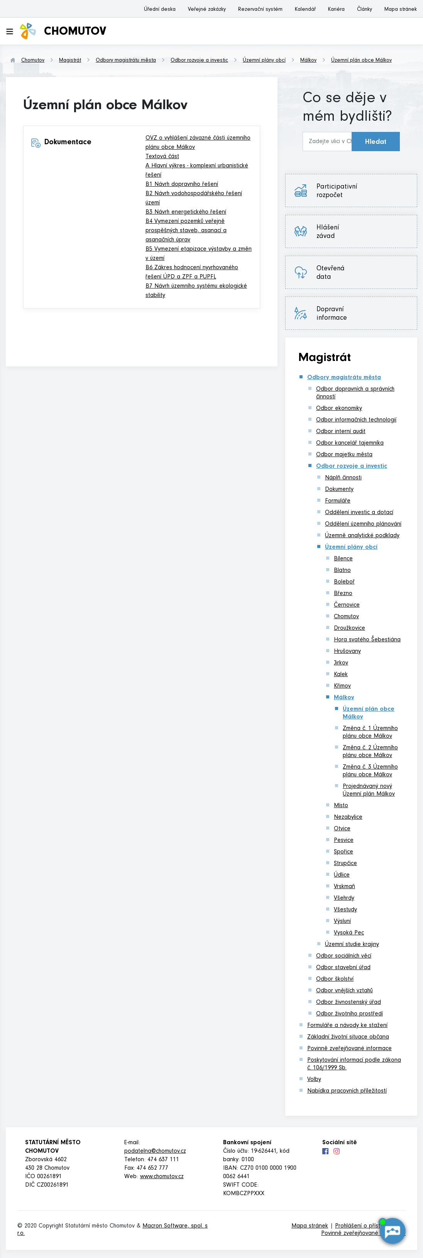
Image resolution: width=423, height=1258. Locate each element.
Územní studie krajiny (352, 945)
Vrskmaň (344, 887)
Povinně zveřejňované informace (349, 1049)
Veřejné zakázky (207, 10)
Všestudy (345, 910)
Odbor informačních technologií (356, 420)
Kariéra (336, 10)
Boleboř (344, 582)
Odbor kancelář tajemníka (350, 443)
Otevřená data (330, 273)
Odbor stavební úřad (343, 968)
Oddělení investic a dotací (359, 513)
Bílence (343, 559)
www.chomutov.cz (162, 1177)
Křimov (342, 686)
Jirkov (341, 663)
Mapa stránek (400, 10)
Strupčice (345, 864)
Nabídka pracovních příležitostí (347, 1091)
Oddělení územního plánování (363, 524)
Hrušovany (347, 652)
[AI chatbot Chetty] (392, 1231)
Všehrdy (344, 898)
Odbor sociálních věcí (343, 956)
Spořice (343, 852)
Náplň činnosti (343, 478)
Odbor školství (335, 979)
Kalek (341, 675)
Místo (341, 806)
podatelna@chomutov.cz (155, 1151)
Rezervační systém (260, 10)
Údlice (342, 875)
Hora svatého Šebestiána (367, 640)
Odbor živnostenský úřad (348, 1003)
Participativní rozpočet (336, 191)
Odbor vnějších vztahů (344, 991)
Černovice (347, 605)
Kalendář (305, 10)
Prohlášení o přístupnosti (367, 1226)
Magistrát (70, 61)
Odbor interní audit (340, 432)
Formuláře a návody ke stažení (347, 1026)
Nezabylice (348, 817)
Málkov (308, 61)
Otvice (342, 829)
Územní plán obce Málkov (361, 61)
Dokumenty (339, 490)
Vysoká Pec (349, 933)
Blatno (342, 571)
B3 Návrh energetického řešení (186, 212)
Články (364, 10)
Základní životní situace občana (348, 1037)
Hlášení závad (327, 232)
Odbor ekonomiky (339, 409)
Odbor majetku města (344, 455)
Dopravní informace (331, 314)
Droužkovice (349, 629)
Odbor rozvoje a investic (199, 61)
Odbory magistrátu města (126, 61)
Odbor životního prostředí (349, 1014)
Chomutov (32, 61)
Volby (314, 1080)
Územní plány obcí (264, 61)
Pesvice (344, 841)
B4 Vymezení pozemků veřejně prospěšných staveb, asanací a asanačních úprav (186, 231)
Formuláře (337, 501)
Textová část (162, 157)
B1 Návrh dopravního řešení (182, 185)
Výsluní (342, 922)
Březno (343, 594)
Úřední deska (160, 10)
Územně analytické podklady (362, 536)
